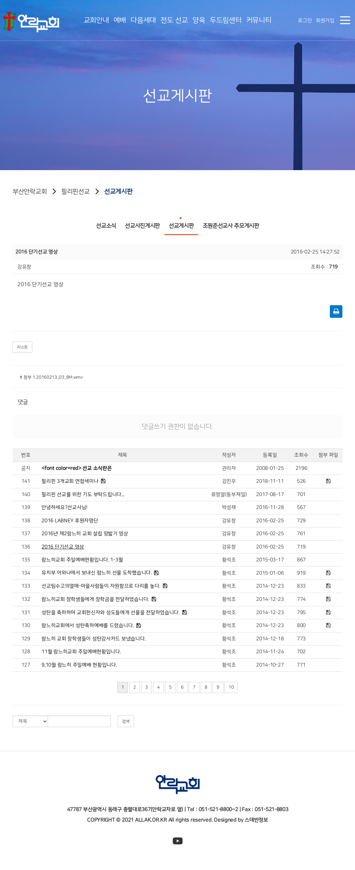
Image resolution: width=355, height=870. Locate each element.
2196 (301, 468)
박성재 (229, 507)
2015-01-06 (270, 573)
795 (301, 612)
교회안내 (96, 20)
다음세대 (143, 20)
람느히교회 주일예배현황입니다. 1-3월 (82, 560)
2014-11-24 (270, 652)
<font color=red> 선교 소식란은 (76, 468)
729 (301, 521)
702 (301, 652)
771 (301, 665)
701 (301, 494)
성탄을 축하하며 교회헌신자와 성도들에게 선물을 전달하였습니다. (110, 612)
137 (25, 534)
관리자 (229, 468)
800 (301, 625)
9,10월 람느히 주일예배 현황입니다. (79, 665)
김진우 (229, 481)
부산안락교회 (30, 191)
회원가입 (325, 20)
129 (25, 639)
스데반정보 (256, 820)
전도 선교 (174, 20)
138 (25, 521)
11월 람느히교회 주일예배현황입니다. (81, 652)
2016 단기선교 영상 (62, 547)
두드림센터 (226, 20)
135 (25, 560)
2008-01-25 (270, 468)
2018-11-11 (270, 481)
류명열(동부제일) (229, 494)
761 (301, 534)
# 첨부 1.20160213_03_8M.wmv (51, 377)
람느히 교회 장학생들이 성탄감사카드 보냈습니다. (93, 639)
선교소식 (106, 223)
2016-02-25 (270, 521)
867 (301, 560)
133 (25, 586)
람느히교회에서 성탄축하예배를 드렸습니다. (87, 625)
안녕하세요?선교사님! (64, 507)
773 (301, 639)
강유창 (229, 521)
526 (301, 481)
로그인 (305, 20)
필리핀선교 (75, 191)
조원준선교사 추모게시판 (231, 223)
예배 (120, 20)
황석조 (229, 560)
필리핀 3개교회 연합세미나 (69, 481)
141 (25, 481)
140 (25, 494)
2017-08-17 (270, 494)
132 (25, 599)
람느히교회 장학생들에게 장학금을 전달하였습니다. (95, 599)
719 (301, 547)
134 (25, 573)
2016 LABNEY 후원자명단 (69, 521)
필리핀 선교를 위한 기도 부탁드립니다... (82, 494)
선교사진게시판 (142, 223)
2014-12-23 (270, 586)
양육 (198, 20)
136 (25, 547)
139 (25, 507)
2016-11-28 (270, 507)
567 (301, 507)
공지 (25, 468)
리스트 (22, 347)
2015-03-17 (270, 560)
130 (25, 625)
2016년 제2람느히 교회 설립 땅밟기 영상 (84, 534)
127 (25, 665)
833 (301, 586)
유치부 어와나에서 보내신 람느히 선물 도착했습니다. (96, 573)
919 (301, 573)
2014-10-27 (270, 665)
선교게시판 (118, 191)
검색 (126, 721)
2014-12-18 (270, 639)
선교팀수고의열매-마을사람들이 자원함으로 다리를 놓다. (100, 586)
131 (25, 612)
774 (301, 599)
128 (25, 652)
